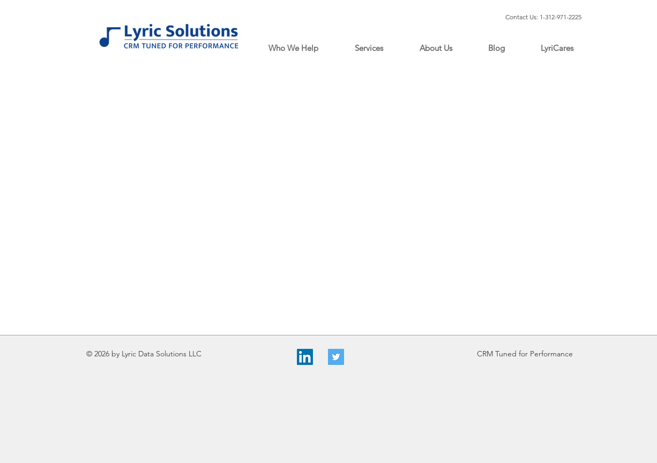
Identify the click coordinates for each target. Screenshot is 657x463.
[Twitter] (336, 357)
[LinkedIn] (305, 357)
